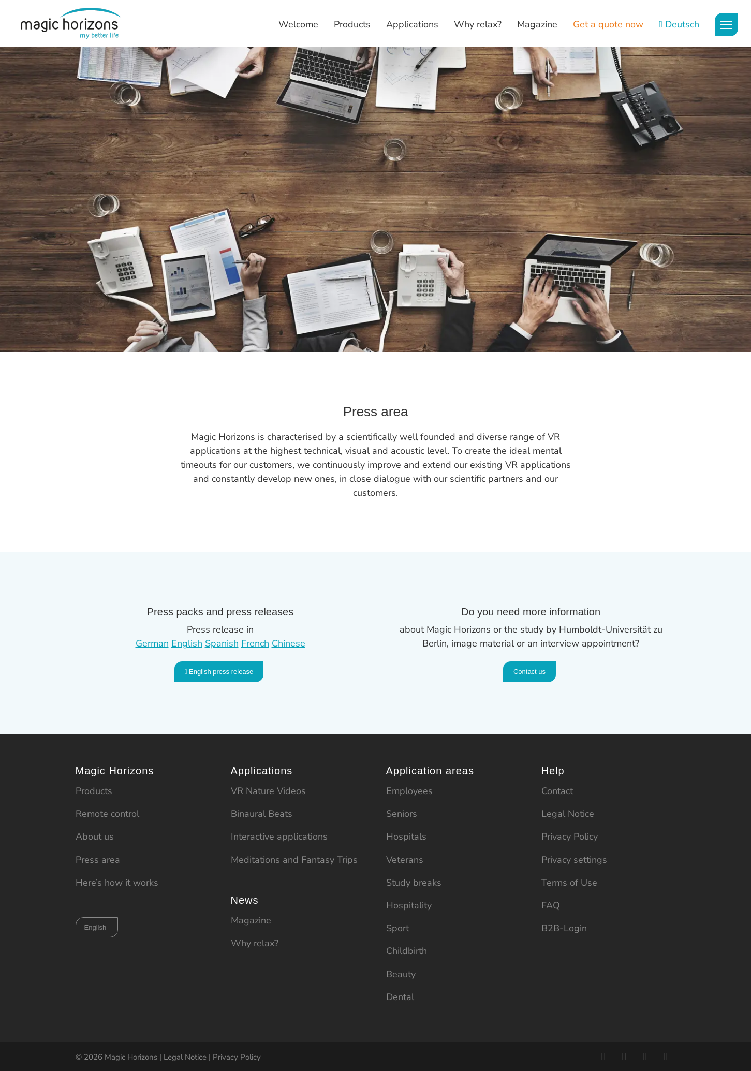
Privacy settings (574, 860)
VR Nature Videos (268, 791)
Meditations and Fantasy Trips (294, 860)
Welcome (298, 24)
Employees (409, 791)
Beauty (401, 974)
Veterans (404, 860)
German (152, 643)
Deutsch (682, 24)
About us (95, 836)
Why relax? (478, 24)
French (255, 643)
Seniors (401, 814)
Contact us (529, 672)
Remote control (107, 814)
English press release (219, 672)
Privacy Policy (569, 836)
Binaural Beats (261, 814)
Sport (397, 928)
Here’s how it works (117, 882)
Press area (98, 860)
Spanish (222, 643)
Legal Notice (567, 814)
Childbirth (406, 951)
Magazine (537, 24)
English (186, 643)
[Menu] (726, 24)
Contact (557, 791)
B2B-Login (564, 928)
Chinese (288, 643)
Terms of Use (569, 882)
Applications (412, 24)
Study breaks (413, 882)
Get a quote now (608, 24)
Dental (400, 997)
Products (352, 24)
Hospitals (406, 836)
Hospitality (409, 905)
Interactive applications (279, 836)
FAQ (550, 905)
